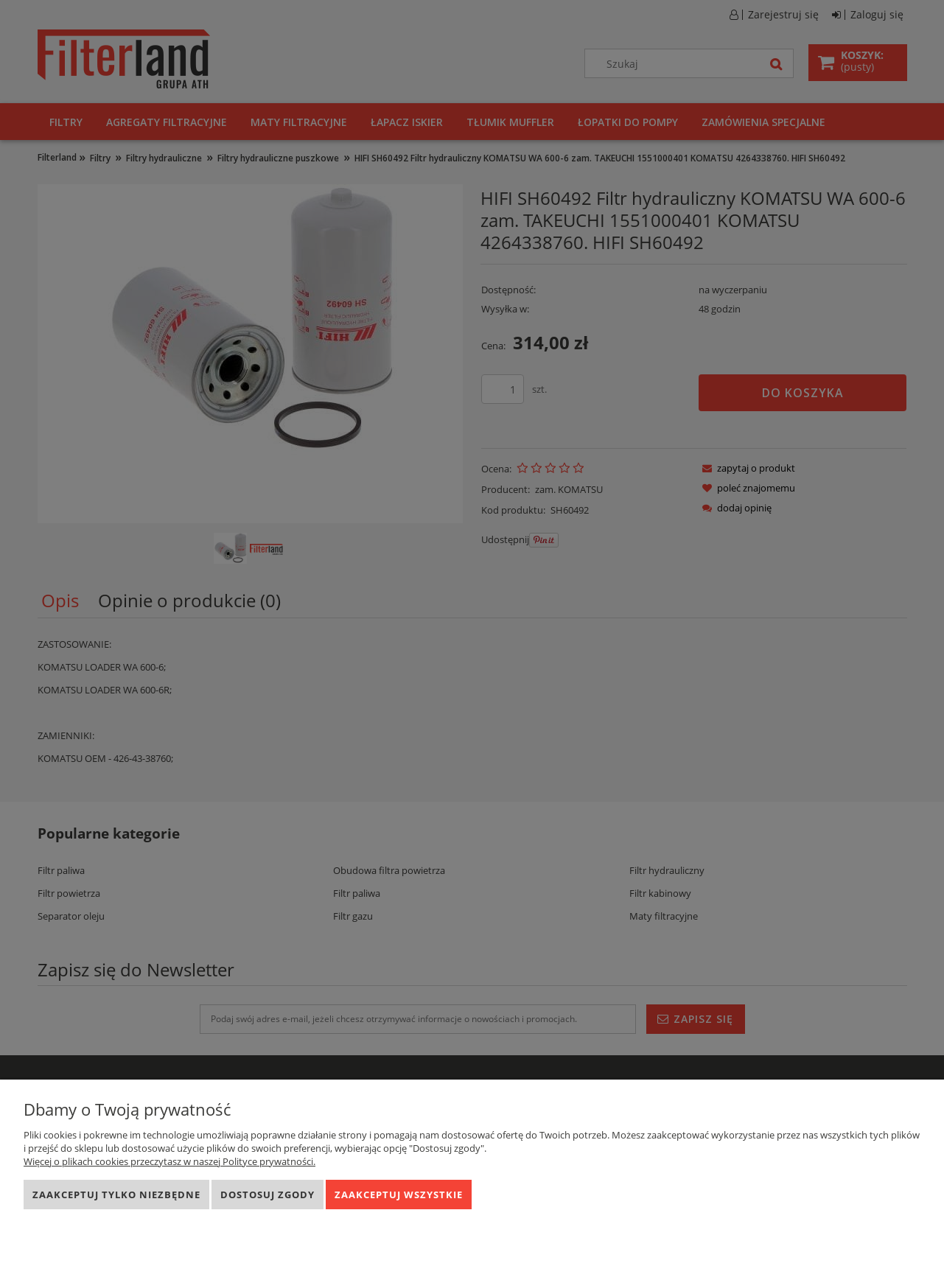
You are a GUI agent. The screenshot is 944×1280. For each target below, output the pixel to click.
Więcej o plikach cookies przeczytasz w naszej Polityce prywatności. (169, 1161)
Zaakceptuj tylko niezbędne (116, 1194)
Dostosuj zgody (267, 1194)
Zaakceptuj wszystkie (399, 1194)
